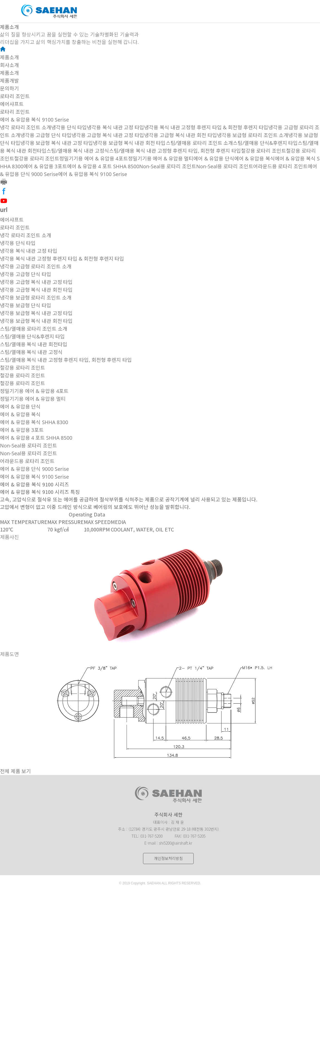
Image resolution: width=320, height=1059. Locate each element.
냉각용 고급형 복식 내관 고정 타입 (108, 135)
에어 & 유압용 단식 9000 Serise (34, 469)
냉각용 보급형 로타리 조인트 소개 (253, 135)
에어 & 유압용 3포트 (45, 166)
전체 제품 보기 (15, 771)
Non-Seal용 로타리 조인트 (167, 166)
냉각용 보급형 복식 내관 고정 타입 (56, 143)
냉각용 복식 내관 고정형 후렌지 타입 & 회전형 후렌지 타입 (206, 127)
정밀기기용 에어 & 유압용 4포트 (93, 158)
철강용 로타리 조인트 (263, 150)
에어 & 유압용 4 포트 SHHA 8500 (103, 166)
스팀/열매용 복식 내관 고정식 (77, 150)
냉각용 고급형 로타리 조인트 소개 (36, 266)
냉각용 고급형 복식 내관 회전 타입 (180, 135)
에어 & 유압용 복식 (254, 158)
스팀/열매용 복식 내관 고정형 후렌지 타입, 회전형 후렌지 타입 (175, 150)
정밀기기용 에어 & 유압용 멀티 (161, 158)
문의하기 (9, 88)
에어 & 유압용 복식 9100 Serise (34, 119)
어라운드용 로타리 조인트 (280, 166)
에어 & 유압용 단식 (213, 158)
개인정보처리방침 (168, 858)
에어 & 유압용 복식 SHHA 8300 (34, 422)
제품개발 (9, 80)
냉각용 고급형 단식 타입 (46, 135)
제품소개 (9, 57)
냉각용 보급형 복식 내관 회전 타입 (129, 143)
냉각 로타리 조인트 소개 (25, 127)
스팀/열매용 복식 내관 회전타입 (33, 344)
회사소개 (9, 65)
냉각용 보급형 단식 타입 (25, 305)
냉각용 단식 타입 (69, 127)
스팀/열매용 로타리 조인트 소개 (199, 143)
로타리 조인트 (15, 96)
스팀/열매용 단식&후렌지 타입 (265, 143)
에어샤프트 (12, 104)
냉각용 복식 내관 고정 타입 (115, 127)
